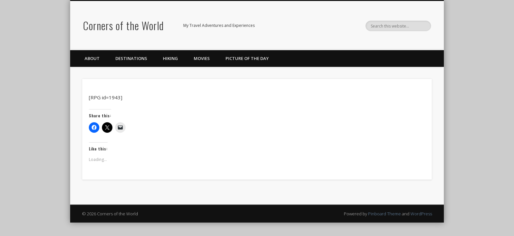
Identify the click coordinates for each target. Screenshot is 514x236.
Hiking (170, 58)
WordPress (421, 214)
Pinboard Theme (384, 214)
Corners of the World (123, 25)
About (92, 58)
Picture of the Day (247, 58)
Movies (202, 58)
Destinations (131, 58)
